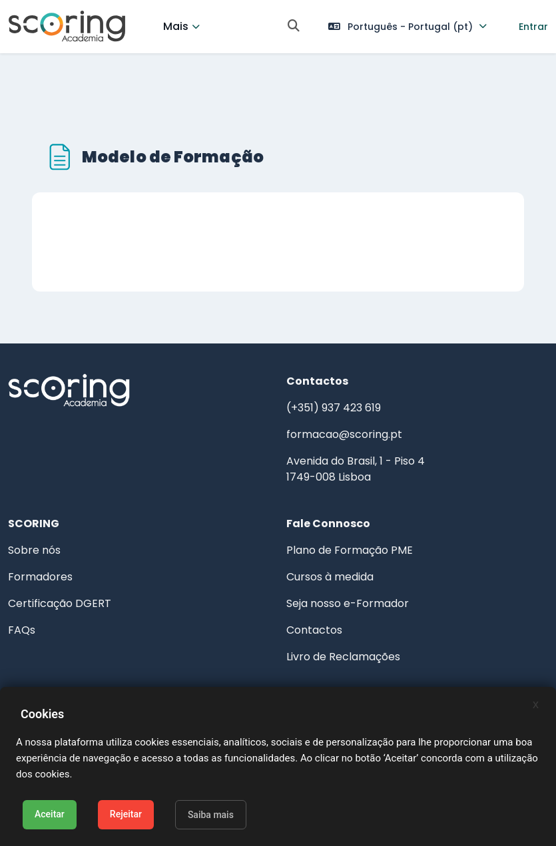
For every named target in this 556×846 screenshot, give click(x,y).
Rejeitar (126, 814)
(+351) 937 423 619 (333, 407)
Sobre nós (34, 550)
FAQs (21, 630)
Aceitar (50, 814)
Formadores (40, 576)
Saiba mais (211, 814)
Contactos (314, 630)
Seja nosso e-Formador (347, 603)
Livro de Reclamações (343, 656)
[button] (294, 27)
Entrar (533, 26)
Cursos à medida (330, 576)
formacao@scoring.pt (344, 434)
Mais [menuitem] (175, 26)
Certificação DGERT (59, 603)
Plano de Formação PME (349, 550)
